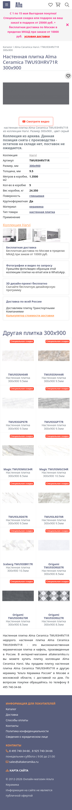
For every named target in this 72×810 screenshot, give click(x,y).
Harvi (33, 155)
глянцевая (36, 196)
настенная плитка (42, 212)
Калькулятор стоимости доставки (30, 315)
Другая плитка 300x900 (34, 333)
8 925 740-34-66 (42, 751)
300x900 (35, 166)
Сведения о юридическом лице (27, 736)
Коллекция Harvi (17, 225)
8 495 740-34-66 (19, 751)
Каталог (11, 709)
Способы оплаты (17, 720)
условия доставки (37, 36)
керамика (36, 206)
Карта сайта (17, 770)
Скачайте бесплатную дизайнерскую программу (30, 287)
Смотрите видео (35, 121)
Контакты (12, 726)
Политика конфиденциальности (27, 731)
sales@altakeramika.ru (24, 762)
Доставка (12, 714)
